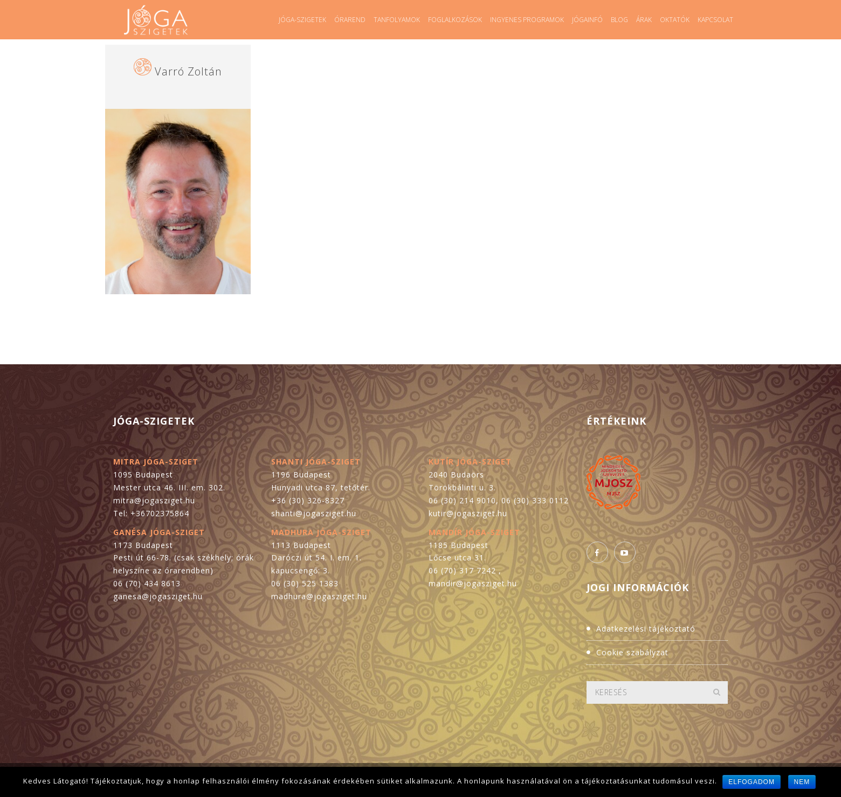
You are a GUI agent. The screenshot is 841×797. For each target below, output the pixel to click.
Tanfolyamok (397, 19)
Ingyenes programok (527, 19)
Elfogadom (751, 782)
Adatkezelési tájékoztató (645, 628)
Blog (619, 19)
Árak (644, 19)
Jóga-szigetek (302, 19)
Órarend (350, 19)
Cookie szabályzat (632, 652)
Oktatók (675, 19)
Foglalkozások (455, 19)
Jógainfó (587, 19)
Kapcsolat (715, 19)
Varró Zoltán (188, 71)
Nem (802, 782)
